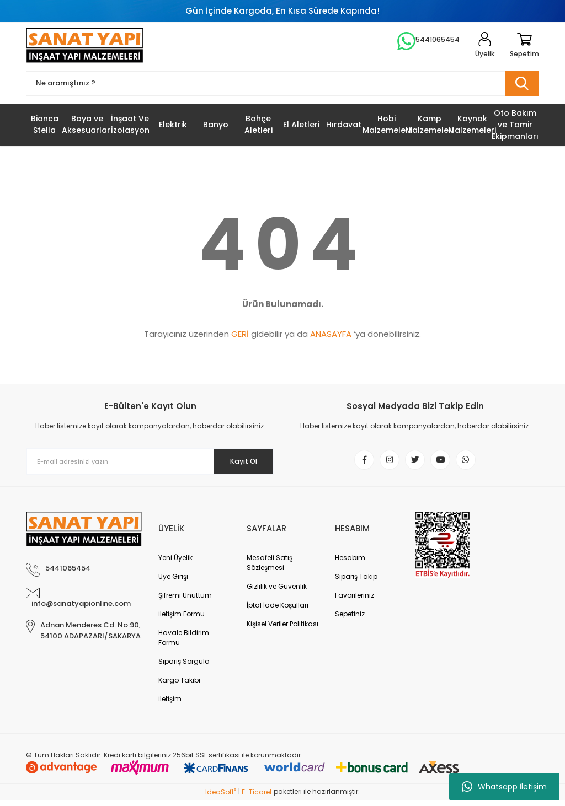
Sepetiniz (350, 620)
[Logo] (84, 47)
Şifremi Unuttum (185, 601)
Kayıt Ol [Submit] (237, 464)
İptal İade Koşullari (277, 611)
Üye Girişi (173, 582)
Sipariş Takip (356, 582)
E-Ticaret (257, 798)
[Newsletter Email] (150, 465)
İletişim (170, 705)
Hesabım (350, 563)
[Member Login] (484, 47)
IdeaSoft (220, 798)
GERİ (240, 337)
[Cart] (524, 47)
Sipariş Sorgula (184, 667)
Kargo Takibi (179, 686)
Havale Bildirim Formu (183, 643)
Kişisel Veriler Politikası (282, 630)
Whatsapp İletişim (504, 787)
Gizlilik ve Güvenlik (277, 592)
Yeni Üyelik (175, 563)
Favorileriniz (354, 601)
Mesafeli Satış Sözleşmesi (269, 568)
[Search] (282, 86)
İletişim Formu (181, 620)
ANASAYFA (330, 337)
